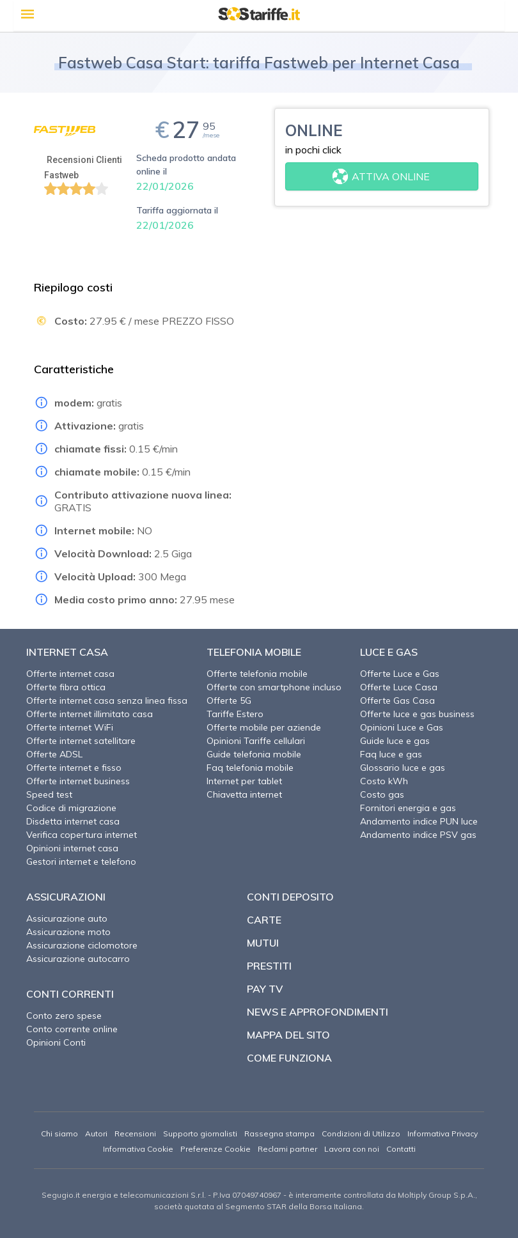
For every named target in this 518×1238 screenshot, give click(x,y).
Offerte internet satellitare (81, 741)
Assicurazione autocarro (78, 958)
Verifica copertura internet (81, 834)
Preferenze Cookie (215, 1149)
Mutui (263, 942)
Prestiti (269, 965)
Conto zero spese (64, 1015)
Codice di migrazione (71, 808)
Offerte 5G (229, 700)
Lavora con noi (351, 1149)
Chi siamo (59, 1133)
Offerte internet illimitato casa (89, 714)
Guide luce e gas (395, 741)
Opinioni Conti (56, 1042)
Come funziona (289, 1057)
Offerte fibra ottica (66, 687)
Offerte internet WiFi (69, 727)
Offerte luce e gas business (417, 714)
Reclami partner (287, 1149)
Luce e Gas (389, 652)
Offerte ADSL (54, 754)
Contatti (401, 1149)
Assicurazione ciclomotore (81, 945)
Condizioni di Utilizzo (361, 1133)
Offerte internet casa (70, 673)
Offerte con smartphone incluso (274, 687)
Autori (96, 1133)
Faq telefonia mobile (250, 767)
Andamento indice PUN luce (419, 821)
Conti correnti (70, 993)
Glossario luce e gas (402, 767)
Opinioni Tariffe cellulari (256, 741)
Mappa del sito (288, 1034)
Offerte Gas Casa (397, 700)
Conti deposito (290, 896)
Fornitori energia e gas (408, 808)
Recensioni (135, 1133)
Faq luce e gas (391, 754)
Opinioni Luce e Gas (401, 727)
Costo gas (382, 794)
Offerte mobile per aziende (264, 727)
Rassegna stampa (279, 1133)
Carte (264, 919)
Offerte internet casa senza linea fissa (106, 700)
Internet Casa (67, 652)
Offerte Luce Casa (398, 687)
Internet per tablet (244, 781)
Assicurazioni (66, 896)
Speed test (49, 794)
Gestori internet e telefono (81, 861)
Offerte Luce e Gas (399, 673)
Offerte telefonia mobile (257, 673)
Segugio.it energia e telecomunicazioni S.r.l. (124, 1195)
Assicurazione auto (66, 918)
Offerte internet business (78, 781)
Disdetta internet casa (73, 821)
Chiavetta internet (244, 794)
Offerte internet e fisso (74, 767)
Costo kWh (384, 781)
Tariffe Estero (235, 714)
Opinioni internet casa (72, 848)
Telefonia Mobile (254, 652)
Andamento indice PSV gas (418, 834)
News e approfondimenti (317, 1011)
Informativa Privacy (442, 1133)
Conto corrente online (72, 1029)
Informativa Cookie (138, 1149)
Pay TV (265, 988)
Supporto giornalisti (200, 1133)
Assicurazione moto (68, 932)
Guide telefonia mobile (254, 754)
